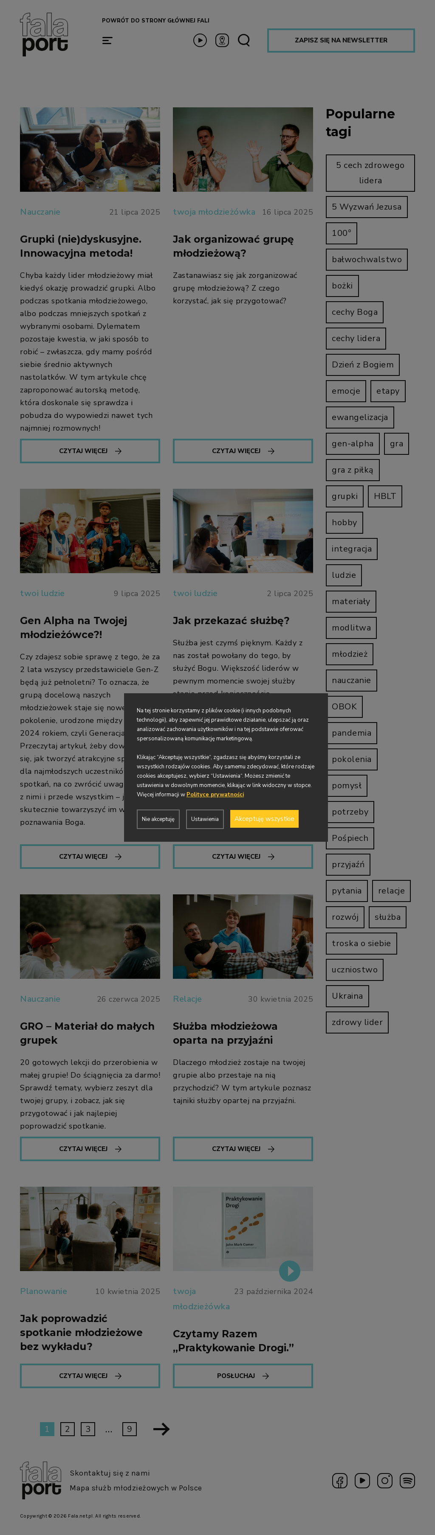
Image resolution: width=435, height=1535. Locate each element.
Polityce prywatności (215, 794)
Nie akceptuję (158, 819)
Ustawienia (205, 819)
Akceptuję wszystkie (264, 819)
